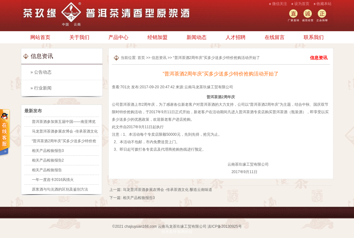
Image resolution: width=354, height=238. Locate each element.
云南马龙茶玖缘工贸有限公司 (182, 226)
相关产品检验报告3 (48, 150)
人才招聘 (236, 37)
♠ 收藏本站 (323, 4)
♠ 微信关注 (278, 4)
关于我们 (79, 37)
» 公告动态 (41, 72)
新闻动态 (197, 37)
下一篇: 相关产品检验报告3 (132, 198)
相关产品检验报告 (47, 170)
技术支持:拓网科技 (177, 232)
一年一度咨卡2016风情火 (53, 179)
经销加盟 (157, 37)
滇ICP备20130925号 (224, 226)
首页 (141, 58)
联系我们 (314, 37)
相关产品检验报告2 (48, 160)
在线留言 (275, 37)
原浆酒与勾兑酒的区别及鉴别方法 (60, 189)
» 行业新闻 (41, 87)
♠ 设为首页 (300, 4)
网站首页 (40, 37)
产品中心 (118, 37)
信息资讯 (159, 58)
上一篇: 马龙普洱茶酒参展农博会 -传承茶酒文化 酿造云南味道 (160, 189)
